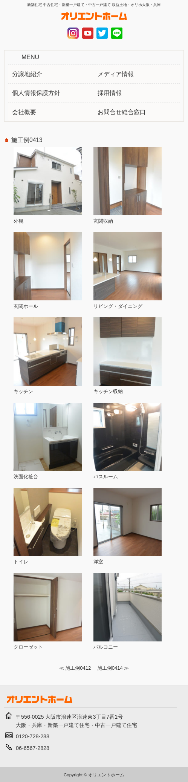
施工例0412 (78, 668)
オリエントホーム (106, 774)
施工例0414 (110, 668)
